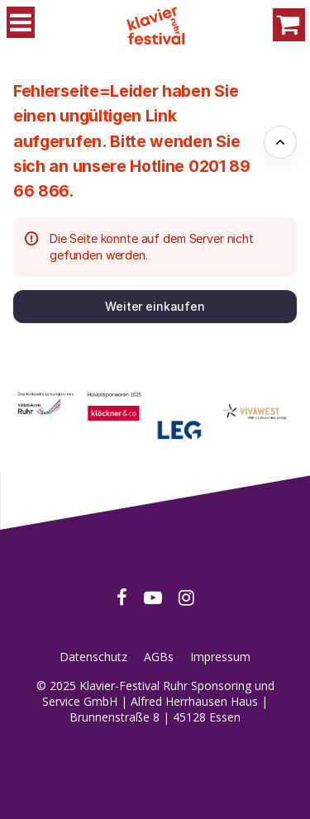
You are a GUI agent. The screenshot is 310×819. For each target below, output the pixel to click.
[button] (155, 306)
